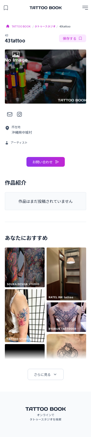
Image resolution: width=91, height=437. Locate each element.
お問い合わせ (45, 161)
